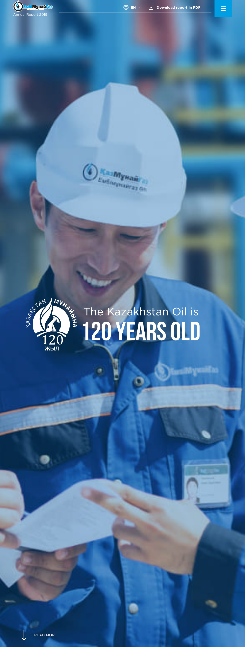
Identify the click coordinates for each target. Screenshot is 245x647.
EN (133, 7)
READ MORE (39, 635)
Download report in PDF (175, 7)
